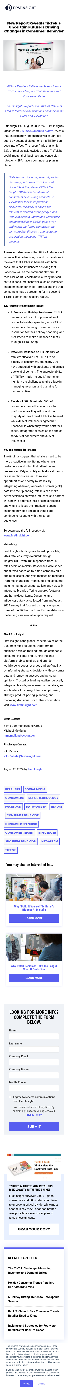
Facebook (13, 807)
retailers (12, 789)
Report (56, 807)
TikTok (10, 850)
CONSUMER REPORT (19, 833)
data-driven (36, 807)
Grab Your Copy (34, 1229)
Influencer (47, 833)
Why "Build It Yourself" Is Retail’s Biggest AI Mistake (34, 908)
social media (35, 789)
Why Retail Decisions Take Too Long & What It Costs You (34, 967)
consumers (14, 798)
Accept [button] (26, 1383)
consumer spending (21, 824)
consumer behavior (23, 815)
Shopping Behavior (20, 841)
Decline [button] (41, 1383)
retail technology (43, 798)
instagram (49, 841)
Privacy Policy (34, 1114)
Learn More (33, 918)
